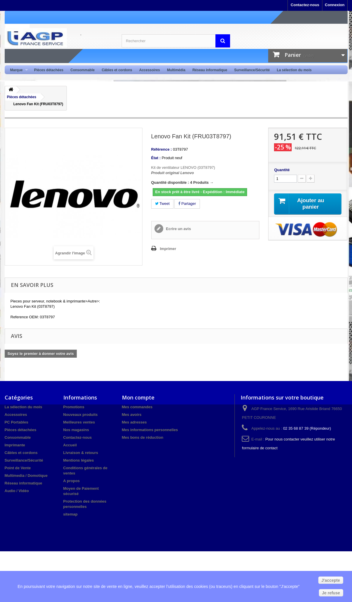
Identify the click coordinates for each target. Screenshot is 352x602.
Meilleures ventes (79, 422)
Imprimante (15, 445)
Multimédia (176, 70)
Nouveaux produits (80, 414)
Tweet (162, 203)
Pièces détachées (48, 70)
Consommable (82, 70)
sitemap (70, 514)
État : (156, 158)
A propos (71, 481)
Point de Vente (18, 468)
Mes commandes (137, 407)
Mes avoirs (132, 414)
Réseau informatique (209, 70)
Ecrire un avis (178, 229)
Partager (187, 203)
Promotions (73, 407)
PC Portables (16, 422)
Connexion (334, 5)
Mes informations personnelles (150, 430)
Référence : (161, 149)
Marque (17, 70)
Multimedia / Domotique (26, 475)
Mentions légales (78, 460)
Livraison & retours (80, 452)
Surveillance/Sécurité (252, 70)
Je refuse (331, 593)
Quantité (282, 170)
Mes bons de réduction (143, 437)
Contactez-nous (305, 5)
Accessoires (149, 70)
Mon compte (138, 397)
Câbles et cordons (117, 70)
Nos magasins (76, 430)
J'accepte (331, 580)
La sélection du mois (294, 70)
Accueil (70, 445)
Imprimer (168, 248)
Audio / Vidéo (17, 491)
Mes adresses (134, 422)
